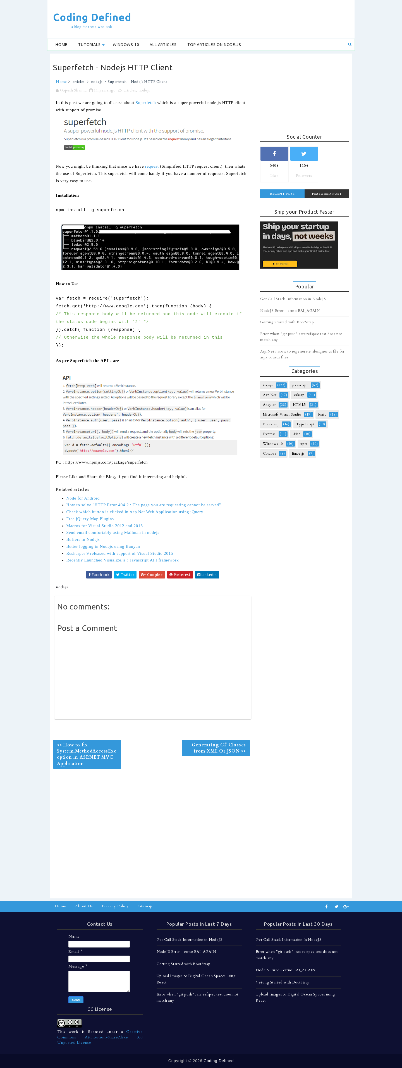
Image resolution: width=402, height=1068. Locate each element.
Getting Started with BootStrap (287, 322)
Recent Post (282, 194)
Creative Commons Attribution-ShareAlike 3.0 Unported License (100, 1037)
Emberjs (298, 453)
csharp (299, 395)
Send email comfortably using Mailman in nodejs (112, 532)
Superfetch (146, 102)
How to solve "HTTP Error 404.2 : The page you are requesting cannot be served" (143, 505)
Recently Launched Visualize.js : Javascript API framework (122, 560)
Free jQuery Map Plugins (90, 519)
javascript (300, 385)
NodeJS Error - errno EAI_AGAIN (290, 310)
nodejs (96, 81)
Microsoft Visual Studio (282, 414)
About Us (84, 906)
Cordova (269, 453)
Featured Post (327, 194)
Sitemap (145, 906)
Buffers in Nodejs (83, 539)
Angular (269, 404)
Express (269, 434)
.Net (296, 434)
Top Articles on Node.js (214, 44)
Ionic (322, 414)
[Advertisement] (249, 18)
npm (303, 444)
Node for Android (83, 498)
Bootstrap (271, 424)
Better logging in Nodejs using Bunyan (103, 546)
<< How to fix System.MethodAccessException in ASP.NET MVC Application (86, 754)
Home (62, 44)
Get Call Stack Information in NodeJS (293, 299)
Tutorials (89, 44)
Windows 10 (126, 44)
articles (79, 81)
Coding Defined (92, 17)
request (152, 166)
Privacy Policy (115, 906)
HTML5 (299, 404)
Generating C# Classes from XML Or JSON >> (219, 748)
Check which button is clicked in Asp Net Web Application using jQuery (135, 512)
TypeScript (305, 424)
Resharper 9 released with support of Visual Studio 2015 (119, 553)
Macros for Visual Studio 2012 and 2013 (104, 526)
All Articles (163, 44)
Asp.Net (270, 395)
